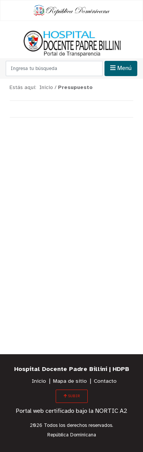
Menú (121, 68)
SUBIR (72, 396)
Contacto (105, 381)
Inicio (39, 381)
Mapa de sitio (70, 381)
